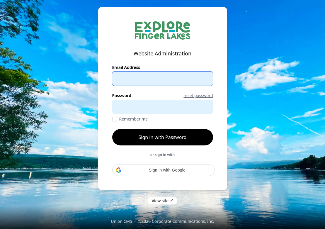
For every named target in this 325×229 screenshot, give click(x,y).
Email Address (126, 67)
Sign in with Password (163, 137)
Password (121, 95)
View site (162, 200)
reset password (198, 95)
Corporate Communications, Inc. (183, 221)
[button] (163, 170)
